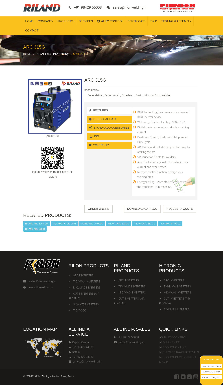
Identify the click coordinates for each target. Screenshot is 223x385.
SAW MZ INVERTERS (86, 304)
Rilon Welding (211, 359)
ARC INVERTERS (83, 275)
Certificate (136, 21)
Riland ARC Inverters (52, 54)
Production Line (173, 347)
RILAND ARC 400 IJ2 (170, 223)
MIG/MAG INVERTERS (87, 287)
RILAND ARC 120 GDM (36, 223)
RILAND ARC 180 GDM (92, 223)
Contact (32, 30)
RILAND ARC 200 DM (118, 223)
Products (66, 21)
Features (98, 110)
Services (86, 21)
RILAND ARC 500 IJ (35, 229)
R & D (153, 21)
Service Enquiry (211, 372)
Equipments (170, 342)
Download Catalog (142, 208)
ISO (94, 136)
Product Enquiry (211, 377)
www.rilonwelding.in (41, 287)
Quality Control (110, 21)
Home (29, 21)
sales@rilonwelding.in (42, 281)
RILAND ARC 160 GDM (64, 223)
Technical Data (102, 119)
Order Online (98, 208)
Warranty (99, 145)
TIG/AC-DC (80, 310)
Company (45, 21)
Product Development (178, 357)
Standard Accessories (109, 127)
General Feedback (211, 366)
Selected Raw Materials (180, 352)
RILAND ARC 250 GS (144, 223)
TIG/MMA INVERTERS (86, 281)
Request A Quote (179, 208)
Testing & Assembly (176, 21)
